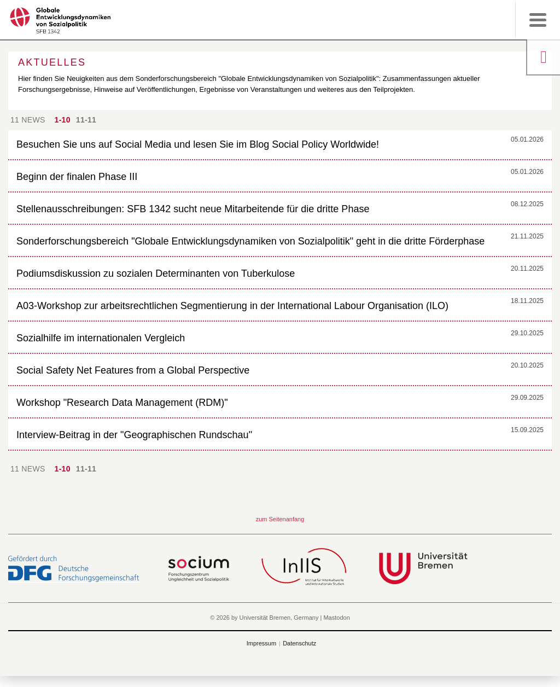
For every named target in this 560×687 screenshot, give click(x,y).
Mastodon (336, 617)
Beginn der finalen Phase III (76, 176)
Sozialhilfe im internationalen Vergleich (100, 338)
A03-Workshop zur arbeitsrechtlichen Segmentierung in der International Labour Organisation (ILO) (232, 305)
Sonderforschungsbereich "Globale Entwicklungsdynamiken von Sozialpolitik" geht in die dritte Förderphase (250, 241)
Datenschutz (299, 643)
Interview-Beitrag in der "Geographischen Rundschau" (134, 434)
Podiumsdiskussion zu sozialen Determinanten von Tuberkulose (155, 273)
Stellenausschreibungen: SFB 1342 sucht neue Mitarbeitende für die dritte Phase (192, 208)
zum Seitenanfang (280, 519)
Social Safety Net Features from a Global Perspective (132, 370)
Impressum (261, 643)
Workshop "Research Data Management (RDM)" (122, 402)
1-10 (63, 119)
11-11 (86, 119)
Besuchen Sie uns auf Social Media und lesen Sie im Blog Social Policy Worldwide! (197, 144)
